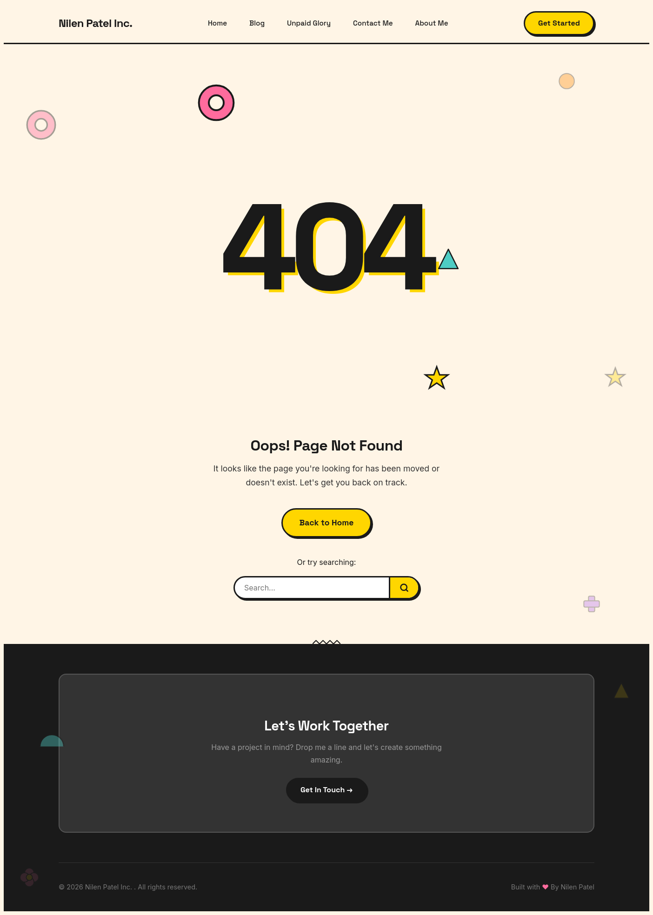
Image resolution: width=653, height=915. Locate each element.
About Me (431, 23)
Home (217, 23)
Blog (257, 23)
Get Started (559, 23)
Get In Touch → (326, 790)
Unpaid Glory (309, 23)
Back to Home (327, 522)
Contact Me (373, 23)
